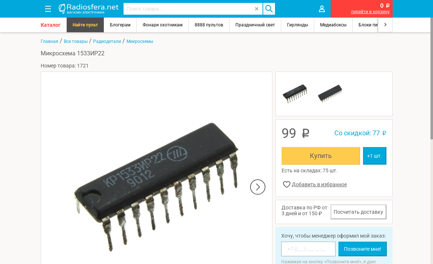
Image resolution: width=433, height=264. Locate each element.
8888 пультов (209, 24)
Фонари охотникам (163, 24)
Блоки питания (374, 24)
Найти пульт (85, 24)
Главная (49, 41)
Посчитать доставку (358, 212)
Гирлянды (297, 24)
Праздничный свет (255, 24)
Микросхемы (139, 41)
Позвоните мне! (362, 249)
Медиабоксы (333, 24)
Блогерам (120, 24)
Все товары (76, 41)
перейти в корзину (370, 11)
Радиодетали (107, 41)
